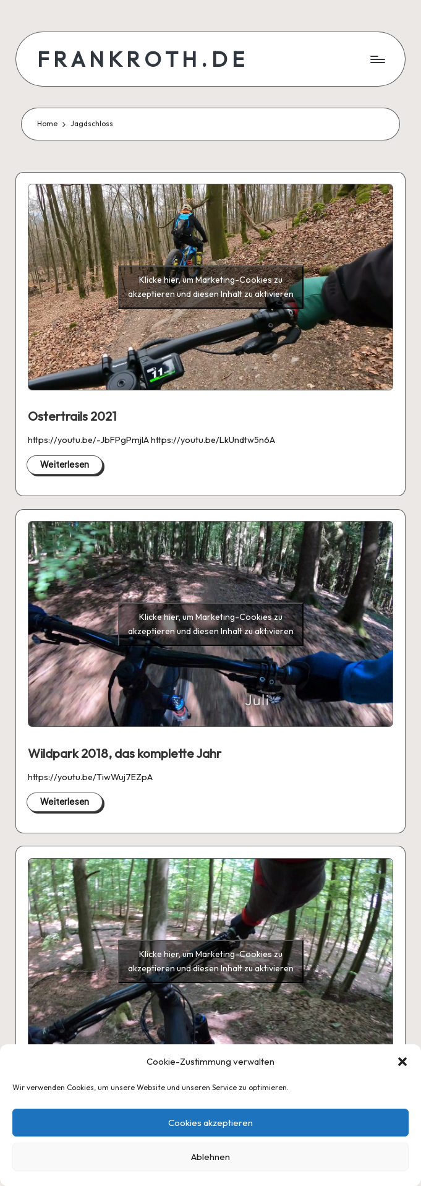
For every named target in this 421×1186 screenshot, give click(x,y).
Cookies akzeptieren (210, 1122)
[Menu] (376, 59)
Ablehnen (210, 1156)
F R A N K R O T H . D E (140, 59)
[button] (402, 1061)
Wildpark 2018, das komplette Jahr (124, 753)
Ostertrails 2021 (72, 416)
